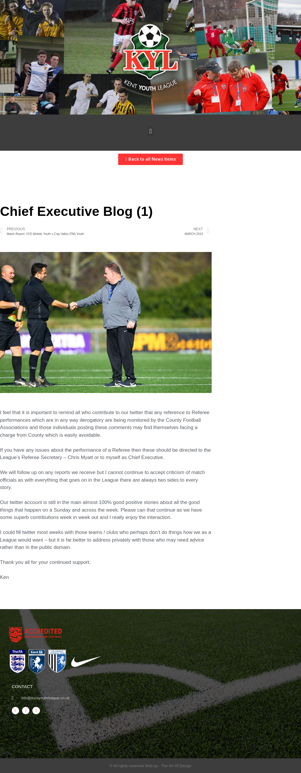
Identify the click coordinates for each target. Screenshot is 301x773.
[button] (150, 131)
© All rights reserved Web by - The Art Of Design (151, 766)
